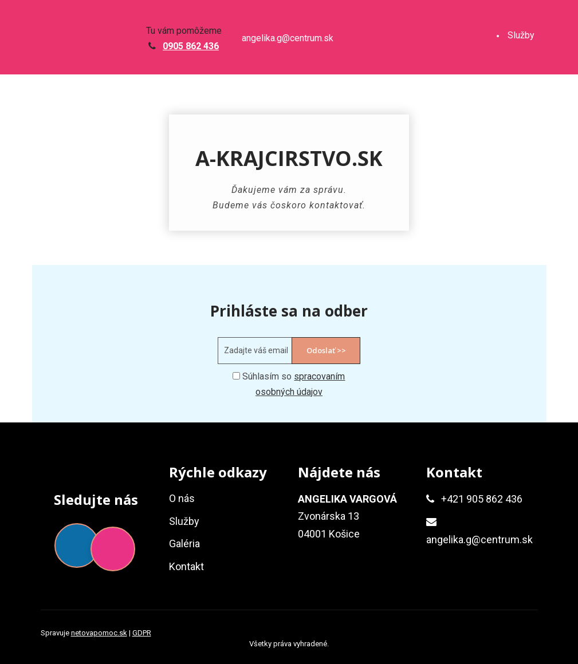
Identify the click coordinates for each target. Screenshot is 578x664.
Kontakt (523, 190)
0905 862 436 (191, 46)
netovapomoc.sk (99, 633)
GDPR (141, 633)
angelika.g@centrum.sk (287, 38)
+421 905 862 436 (481, 499)
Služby (521, 35)
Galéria (521, 113)
